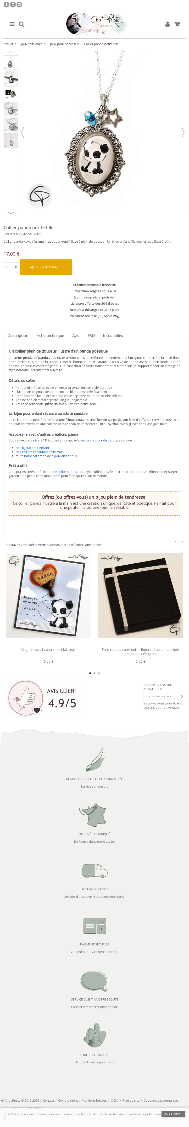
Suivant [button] (183, 132)
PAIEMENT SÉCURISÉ (94, 944)
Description (17, 335)
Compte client (68, 1100)
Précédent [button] (22, 132)
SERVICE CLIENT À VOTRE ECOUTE (94, 999)
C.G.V (114, 1100)
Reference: (11, 233)
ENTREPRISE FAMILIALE (95, 1055)
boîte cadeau (68, 471)
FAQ (91, 335)
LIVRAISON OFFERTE (95, 889)
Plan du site (130, 1100)
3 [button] (99, 673)
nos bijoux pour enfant (32, 448)
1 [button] (90, 673)
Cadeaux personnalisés (161, 1100)
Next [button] (11, 212)
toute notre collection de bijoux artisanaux (46, 456)
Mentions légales (94, 1100)
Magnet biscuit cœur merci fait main (49, 649)
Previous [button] (11, 52)
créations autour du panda (97, 440)
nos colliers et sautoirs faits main (40, 452)
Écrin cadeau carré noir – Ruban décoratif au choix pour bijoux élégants (140, 651)
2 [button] (94, 673)
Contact (48, 1100)
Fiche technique (50, 335)
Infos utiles (113, 335)
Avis (75, 335)
